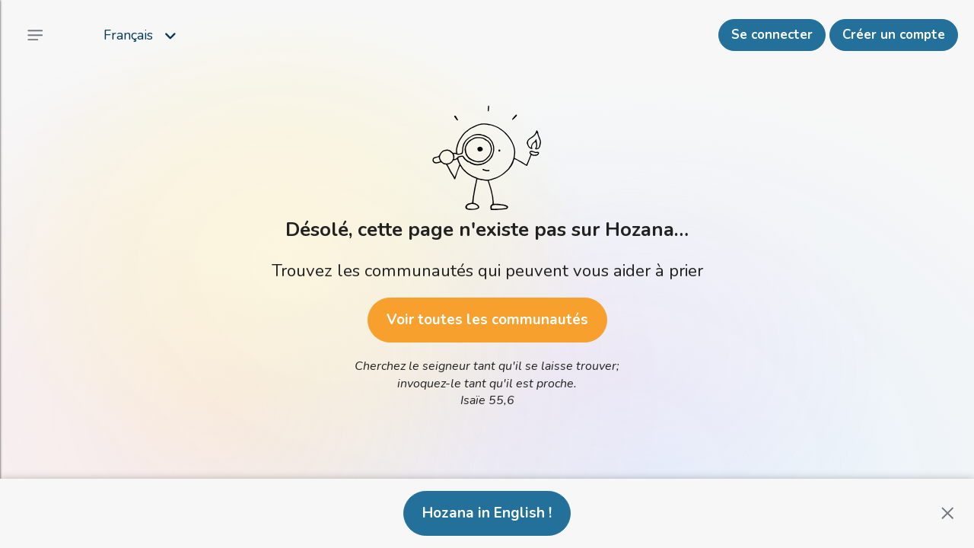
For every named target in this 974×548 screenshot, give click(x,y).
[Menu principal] (35, 35)
